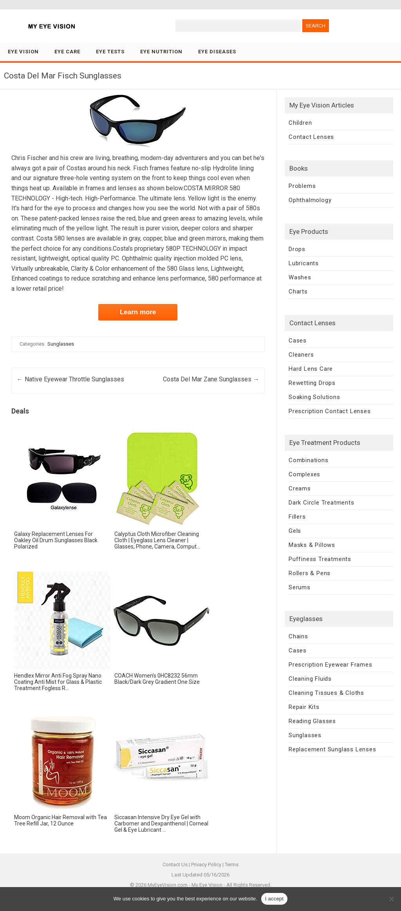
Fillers (297, 516)
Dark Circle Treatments (321, 502)
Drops (297, 249)
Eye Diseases (217, 52)
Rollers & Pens (310, 573)
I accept (274, 899)
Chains (298, 636)
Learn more (138, 312)
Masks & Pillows (312, 544)
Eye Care (67, 52)
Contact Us (175, 864)
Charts (298, 291)
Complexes (304, 474)
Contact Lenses (311, 136)
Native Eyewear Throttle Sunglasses (70, 379)
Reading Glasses (312, 721)
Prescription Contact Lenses (330, 411)
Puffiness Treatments (320, 559)
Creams (300, 488)
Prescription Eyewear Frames (330, 664)
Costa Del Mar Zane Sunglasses (211, 379)
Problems (302, 185)
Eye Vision (23, 52)
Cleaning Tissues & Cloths (326, 692)
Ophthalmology (310, 200)
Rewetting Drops (312, 382)
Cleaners (301, 354)
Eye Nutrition (161, 52)
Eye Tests (110, 52)
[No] (391, 899)
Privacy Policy (206, 864)
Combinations (309, 460)
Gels (295, 530)
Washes (300, 277)
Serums (300, 587)
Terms (231, 864)
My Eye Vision (206, 885)
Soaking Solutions (314, 397)
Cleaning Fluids (310, 678)
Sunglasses (60, 344)
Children (300, 122)
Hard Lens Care (311, 368)
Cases (298, 340)
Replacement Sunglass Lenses (332, 749)
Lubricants (304, 263)
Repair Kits (304, 707)
